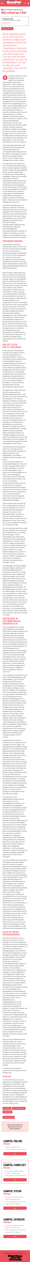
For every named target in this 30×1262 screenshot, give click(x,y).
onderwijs (7, 1108)
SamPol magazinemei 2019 (7, 23)
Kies (15, 1153)
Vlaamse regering (18, 1108)
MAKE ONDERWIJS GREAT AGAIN (12, 9)
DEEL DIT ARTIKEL (7, 28)
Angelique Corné (8, 19)
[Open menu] (2, 3)
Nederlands (7, 1112)
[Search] (25, 3)
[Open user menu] (28, 3)
